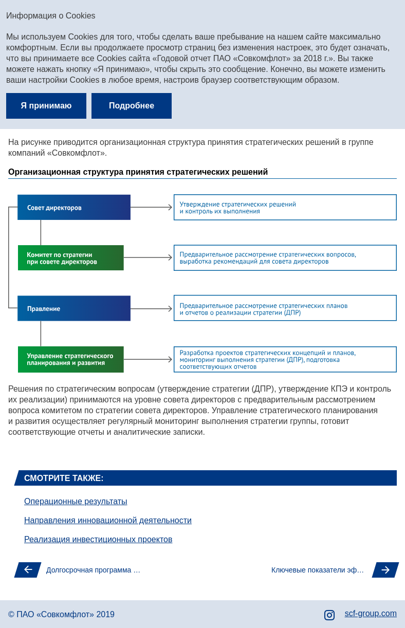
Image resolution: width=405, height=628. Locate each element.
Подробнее (131, 105)
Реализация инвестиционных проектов (98, 539)
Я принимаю (46, 105)
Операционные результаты (75, 501)
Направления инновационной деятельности (108, 520)
